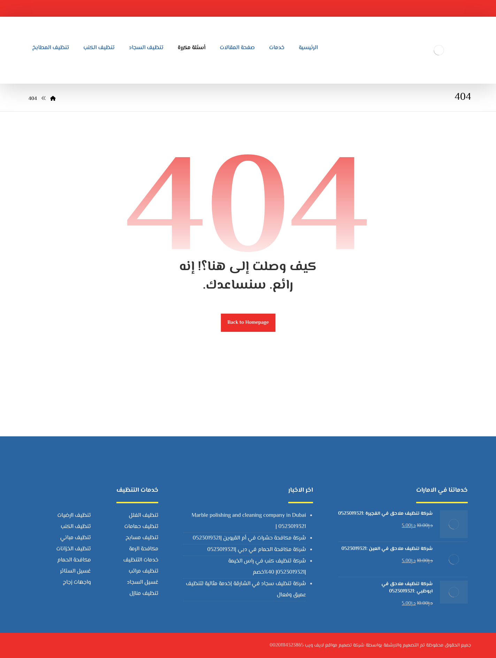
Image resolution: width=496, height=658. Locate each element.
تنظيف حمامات (141, 526)
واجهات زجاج (77, 582)
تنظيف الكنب (76, 526)
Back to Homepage (248, 323)
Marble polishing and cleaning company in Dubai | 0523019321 (249, 521)
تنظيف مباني (75, 538)
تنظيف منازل (143, 593)
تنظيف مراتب (143, 571)
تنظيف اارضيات (74, 515)
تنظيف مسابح (141, 538)
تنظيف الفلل (143, 515)
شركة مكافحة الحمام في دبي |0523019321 (256, 549)
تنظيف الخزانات (73, 549)
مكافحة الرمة (143, 549)
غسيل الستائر (75, 571)
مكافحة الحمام (74, 560)
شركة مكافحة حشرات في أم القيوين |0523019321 (249, 538)
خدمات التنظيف (140, 560)
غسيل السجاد (142, 582)
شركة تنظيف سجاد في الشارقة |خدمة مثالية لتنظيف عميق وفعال (246, 589)
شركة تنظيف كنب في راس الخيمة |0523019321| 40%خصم (267, 567)
